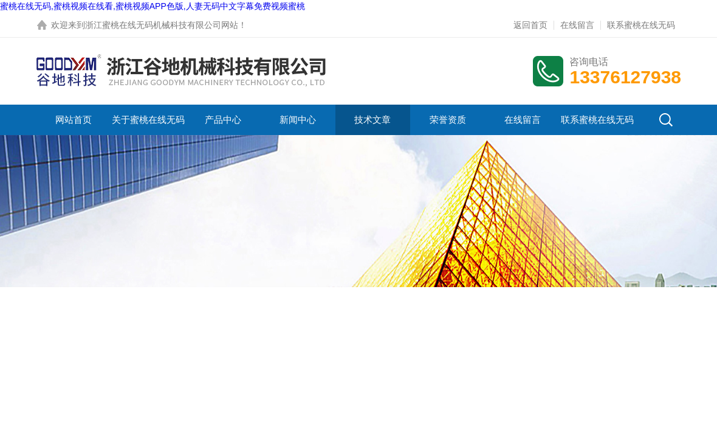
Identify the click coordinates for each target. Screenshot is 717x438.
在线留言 (577, 25)
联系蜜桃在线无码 (641, 25)
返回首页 (530, 25)
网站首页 (73, 119)
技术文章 (372, 119)
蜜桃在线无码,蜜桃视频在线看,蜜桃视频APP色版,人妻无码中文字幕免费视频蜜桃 (152, 6)
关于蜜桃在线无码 (148, 119)
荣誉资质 (448, 119)
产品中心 (223, 119)
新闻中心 (298, 119)
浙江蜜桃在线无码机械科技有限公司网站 (161, 25)
